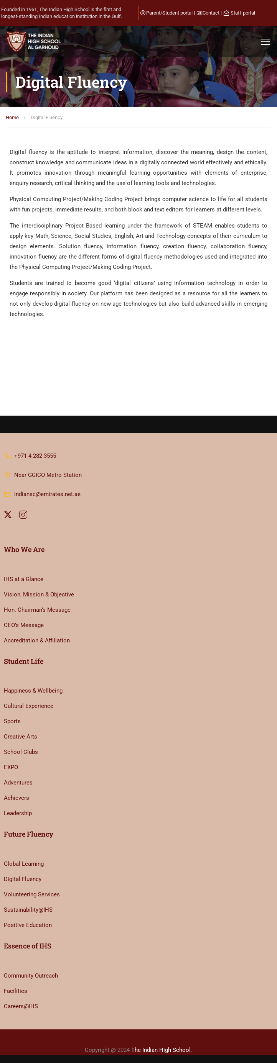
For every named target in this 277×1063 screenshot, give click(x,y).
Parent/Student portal (169, 13)
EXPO (11, 767)
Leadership (18, 813)
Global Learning (24, 863)
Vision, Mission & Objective (39, 594)
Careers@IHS (21, 1006)
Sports (12, 721)
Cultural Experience (28, 706)
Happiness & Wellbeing (33, 690)
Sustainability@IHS (28, 909)
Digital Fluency (22, 879)
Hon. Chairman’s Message (37, 609)
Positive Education (28, 925)
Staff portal (243, 13)
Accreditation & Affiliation (37, 640)
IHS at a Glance (23, 579)
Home (12, 117)
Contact (211, 13)
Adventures (18, 782)
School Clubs (21, 752)
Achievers (16, 797)
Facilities (15, 991)
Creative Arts (20, 736)
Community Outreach (31, 975)
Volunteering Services (32, 894)
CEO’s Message (24, 625)
